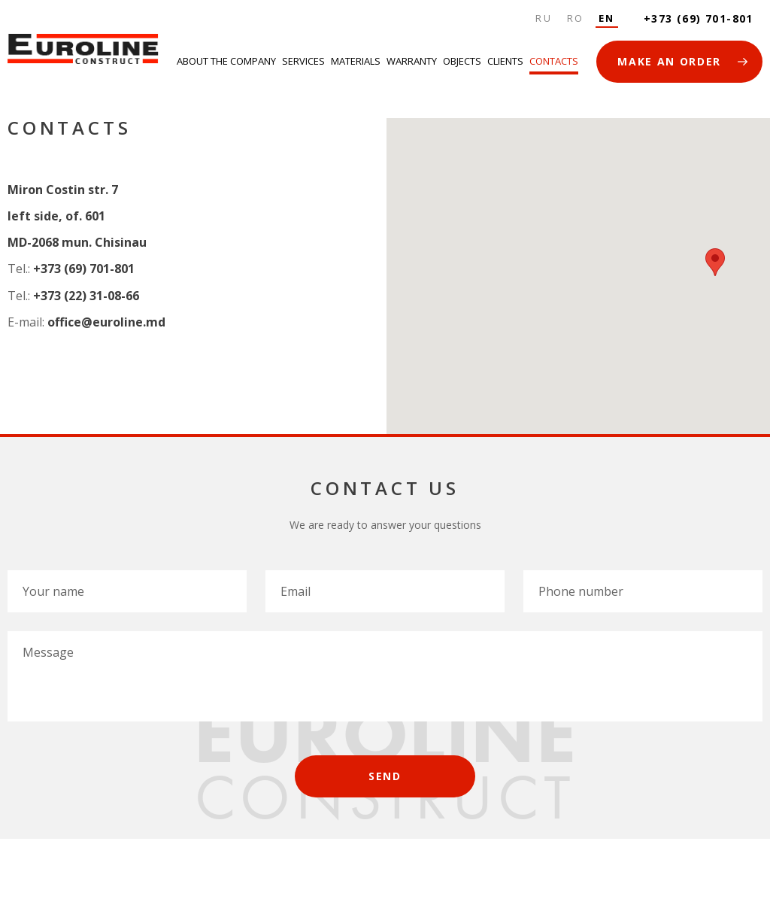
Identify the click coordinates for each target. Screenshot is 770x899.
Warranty (412, 61)
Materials (355, 61)
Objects (462, 61)
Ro (575, 18)
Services (303, 61)
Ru (543, 18)
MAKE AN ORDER (669, 61)
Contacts (553, 61)
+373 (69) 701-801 (698, 18)
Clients (505, 61)
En (607, 18)
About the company (226, 61)
